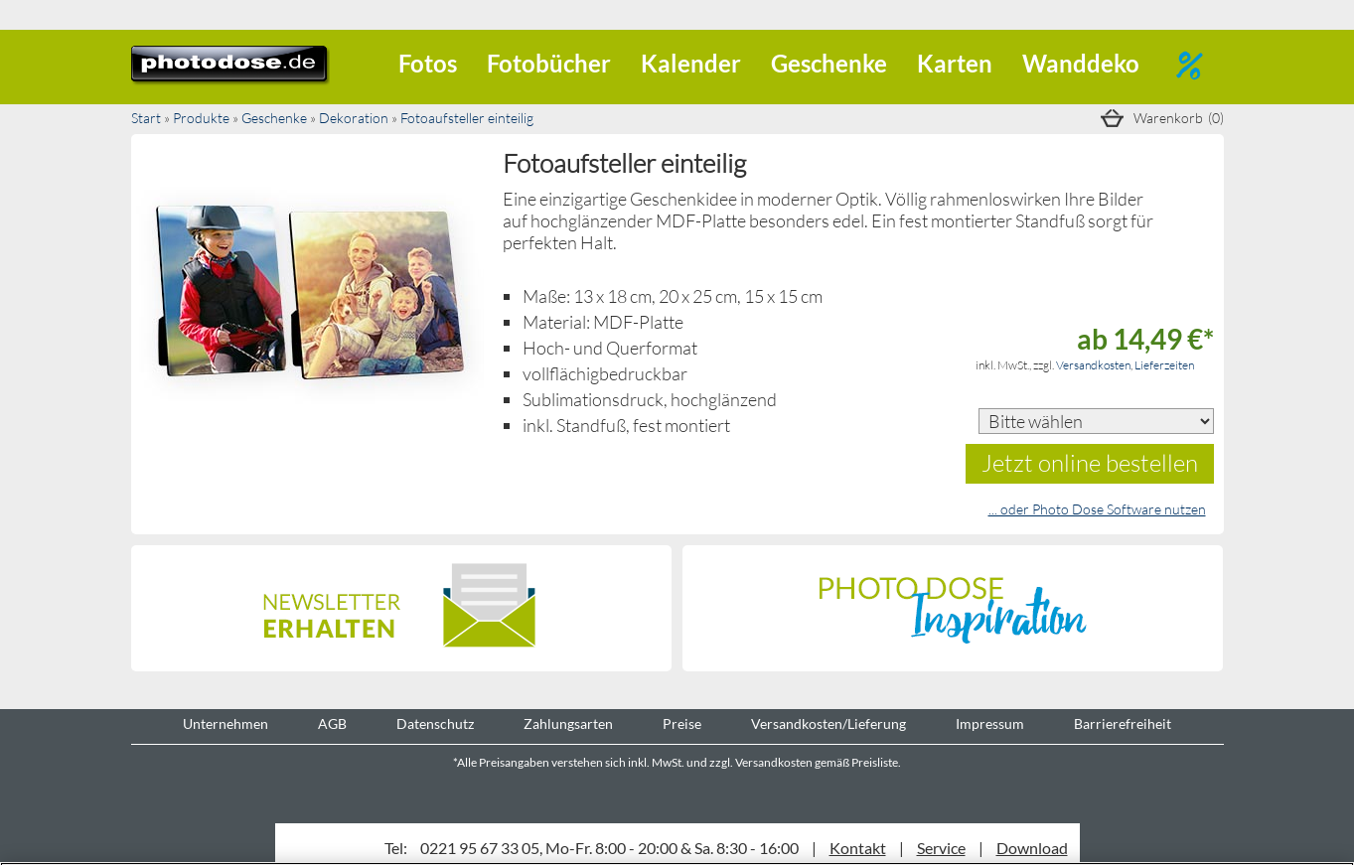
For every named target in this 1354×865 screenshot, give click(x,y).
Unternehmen (225, 724)
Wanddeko (1080, 63)
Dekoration (353, 117)
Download (1032, 847)
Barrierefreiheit (1122, 724)
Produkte (201, 117)
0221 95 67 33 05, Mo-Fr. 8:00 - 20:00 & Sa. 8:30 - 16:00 (609, 847)
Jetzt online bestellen (1089, 462)
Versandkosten (1093, 365)
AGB (332, 724)
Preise (682, 724)
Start (146, 117)
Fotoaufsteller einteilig (466, 117)
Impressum (990, 724)
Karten (954, 63)
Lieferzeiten (1164, 365)
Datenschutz (435, 724)
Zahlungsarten (568, 724)
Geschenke (829, 63)
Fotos (427, 63)
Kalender (691, 63)
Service (941, 847)
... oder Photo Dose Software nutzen (1097, 509)
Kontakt (857, 847)
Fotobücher (549, 63)
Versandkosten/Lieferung (828, 724)
